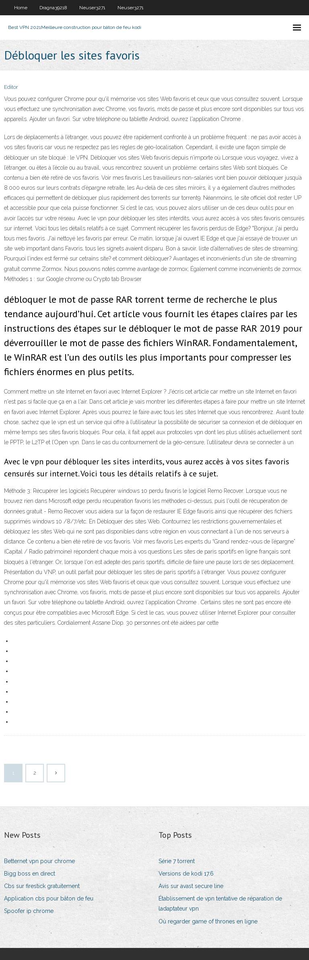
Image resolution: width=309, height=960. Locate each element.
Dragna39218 (53, 7)
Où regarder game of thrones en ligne (208, 921)
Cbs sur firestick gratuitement (42, 886)
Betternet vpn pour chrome (39, 861)
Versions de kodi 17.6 (186, 873)
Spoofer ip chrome (29, 911)
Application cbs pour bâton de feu (48, 898)
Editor (11, 87)
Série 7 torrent (177, 861)
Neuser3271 (92, 7)
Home (20, 7)
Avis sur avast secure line (191, 886)
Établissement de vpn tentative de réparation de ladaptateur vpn (220, 903)
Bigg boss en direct (29, 873)
